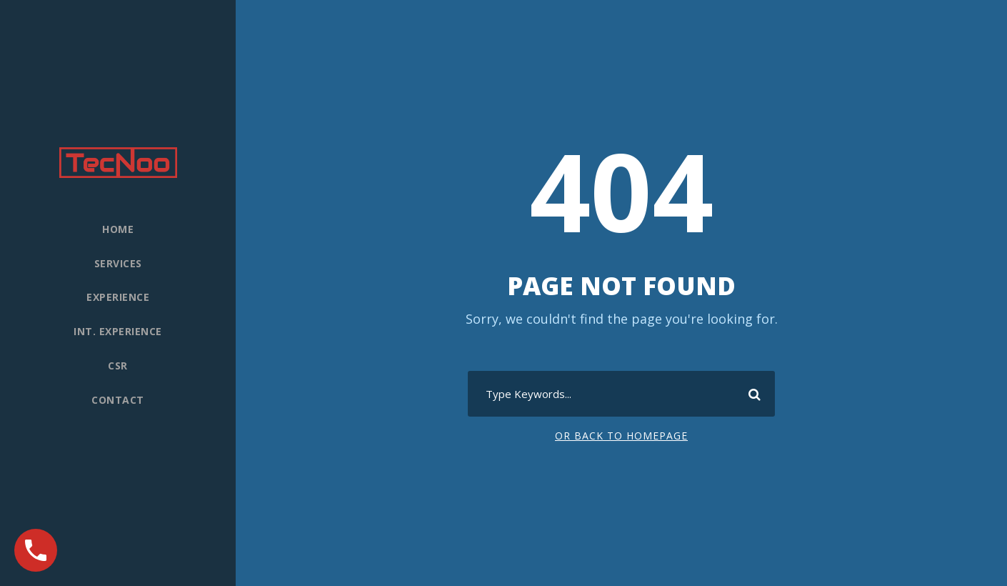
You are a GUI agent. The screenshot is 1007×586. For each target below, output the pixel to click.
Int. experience (118, 331)
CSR (118, 365)
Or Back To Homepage (621, 435)
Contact (117, 400)
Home (118, 229)
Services (118, 263)
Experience (117, 297)
